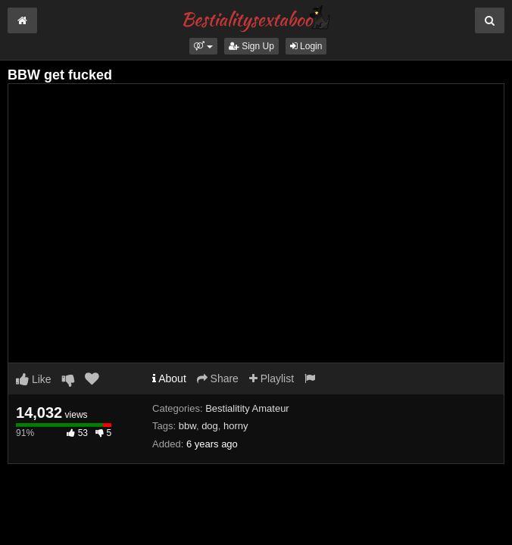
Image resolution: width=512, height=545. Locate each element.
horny (235, 425)
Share (218, 378)
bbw (187, 425)
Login (306, 46)
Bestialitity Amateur (247, 408)
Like (34, 379)
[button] (203, 46)
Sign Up (251, 46)
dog (209, 425)
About (169, 378)
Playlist (271, 378)
